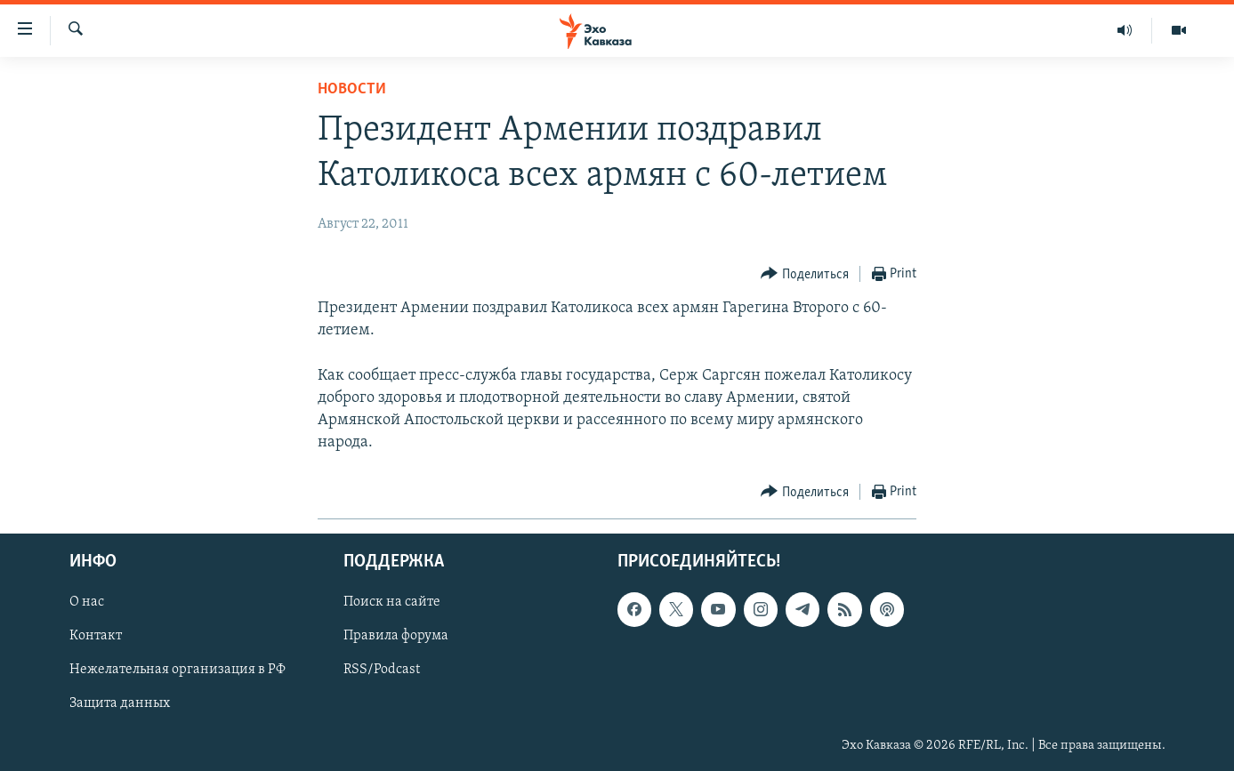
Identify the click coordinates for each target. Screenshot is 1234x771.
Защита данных (119, 704)
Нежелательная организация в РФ (177, 670)
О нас (86, 603)
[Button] (805, 274)
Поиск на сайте (391, 603)
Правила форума (395, 637)
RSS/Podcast (381, 670)
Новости (352, 89)
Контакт (95, 637)
